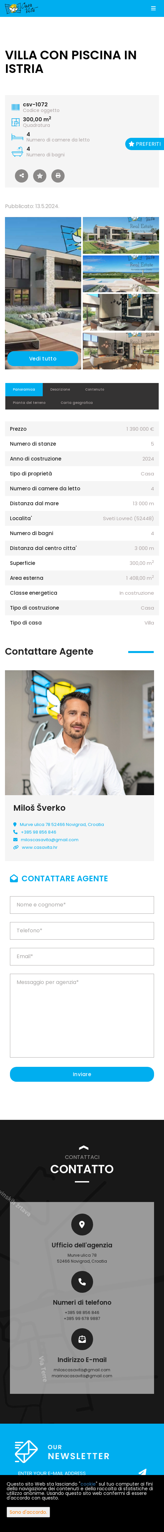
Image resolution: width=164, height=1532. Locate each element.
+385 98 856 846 (38, 832)
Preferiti (145, 144)
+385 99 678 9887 (82, 1318)
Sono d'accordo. (28, 1512)
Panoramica (24, 389)
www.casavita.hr (40, 847)
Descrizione (60, 389)
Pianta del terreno (29, 402)
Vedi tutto (42, 358)
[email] (82, 1473)
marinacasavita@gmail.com (82, 1376)
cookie (88, 1484)
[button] (21, 176)
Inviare (82, 1074)
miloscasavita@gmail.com (50, 840)
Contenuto (94, 389)
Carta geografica (77, 402)
